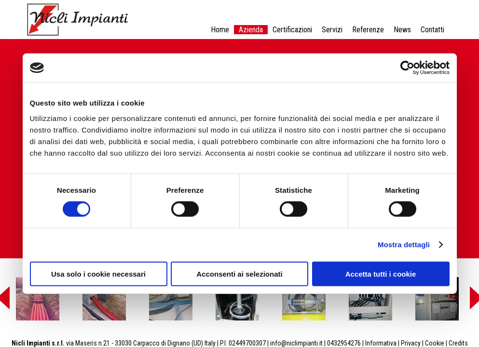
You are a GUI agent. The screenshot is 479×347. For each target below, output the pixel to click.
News (402, 29)
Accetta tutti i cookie (380, 273)
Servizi (332, 29)
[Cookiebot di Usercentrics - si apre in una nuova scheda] (407, 68)
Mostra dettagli (404, 244)
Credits (458, 343)
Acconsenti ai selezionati (239, 273)
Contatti (432, 29)
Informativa (381, 343)
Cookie (434, 343)
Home (220, 29)
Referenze (368, 29)
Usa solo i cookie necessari (98, 273)
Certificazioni (292, 29)
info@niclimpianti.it (296, 343)
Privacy (411, 343)
